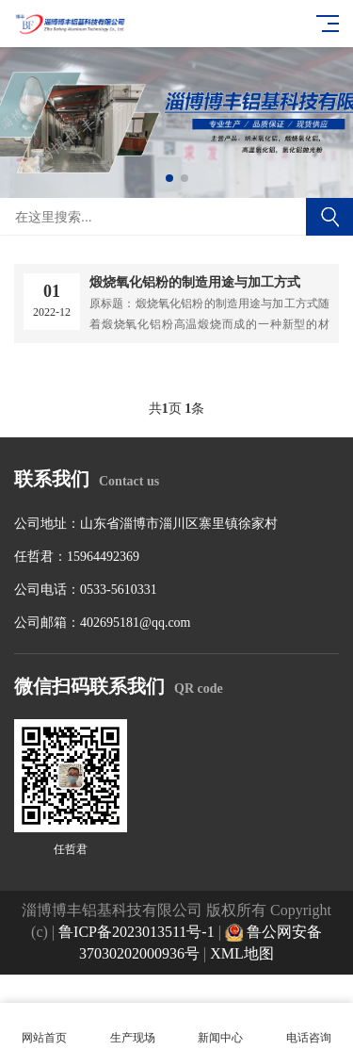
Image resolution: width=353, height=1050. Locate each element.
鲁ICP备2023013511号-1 (136, 932)
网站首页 (44, 1026)
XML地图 (242, 953)
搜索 (329, 217)
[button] (169, 178)
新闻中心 (221, 1026)
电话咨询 (309, 1026)
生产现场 (132, 1026)
